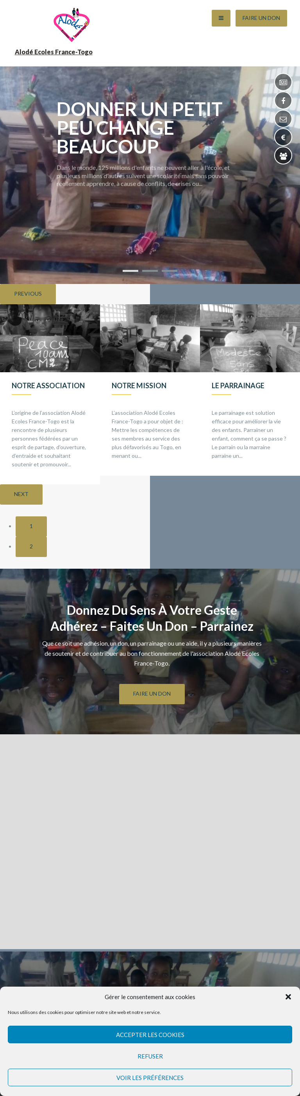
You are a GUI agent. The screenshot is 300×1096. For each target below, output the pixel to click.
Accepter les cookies (150, 1034)
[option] (50, 394)
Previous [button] (28, 293)
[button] (288, 997)
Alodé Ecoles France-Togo (54, 51)
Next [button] (21, 494)
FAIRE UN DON (152, 693)
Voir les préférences (150, 1077)
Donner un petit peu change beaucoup (140, 127)
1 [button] (31, 526)
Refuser (150, 1056)
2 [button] (31, 546)
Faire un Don (261, 17)
